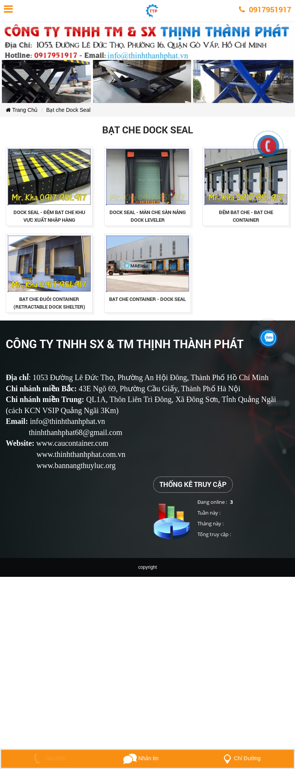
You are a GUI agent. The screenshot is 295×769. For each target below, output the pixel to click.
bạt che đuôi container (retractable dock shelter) (49, 303)
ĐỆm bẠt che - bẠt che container (246, 216)
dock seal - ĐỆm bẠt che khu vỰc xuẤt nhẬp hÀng (49, 216)
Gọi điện (47, 758)
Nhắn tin (140, 758)
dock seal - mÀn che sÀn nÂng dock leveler (147, 216)
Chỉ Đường (240, 758)
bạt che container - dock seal (147, 299)
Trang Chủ (22, 110)
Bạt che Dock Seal (68, 110)
